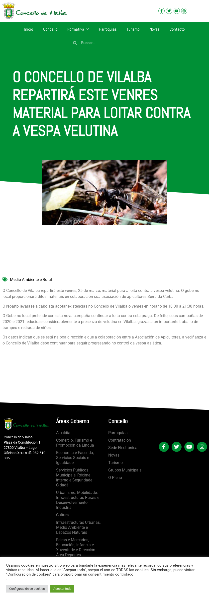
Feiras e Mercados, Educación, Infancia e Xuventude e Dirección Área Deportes (75, 547)
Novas (155, 29)
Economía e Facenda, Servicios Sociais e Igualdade (75, 457)
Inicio (28, 29)
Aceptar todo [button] (62, 589)
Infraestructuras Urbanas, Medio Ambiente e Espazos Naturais (78, 527)
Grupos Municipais (124, 470)
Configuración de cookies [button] (27, 589)
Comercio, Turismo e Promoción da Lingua (75, 443)
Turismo (133, 29)
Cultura (62, 515)
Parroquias (108, 29)
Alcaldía (63, 432)
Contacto (177, 29)
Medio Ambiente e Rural (31, 279)
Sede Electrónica (122, 447)
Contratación (119, 440)
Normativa (78, 29)
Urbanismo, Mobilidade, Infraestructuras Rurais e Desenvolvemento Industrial (77, 500)
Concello (50, 29)
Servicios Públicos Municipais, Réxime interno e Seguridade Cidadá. (74, 477)
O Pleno (115, 477)
